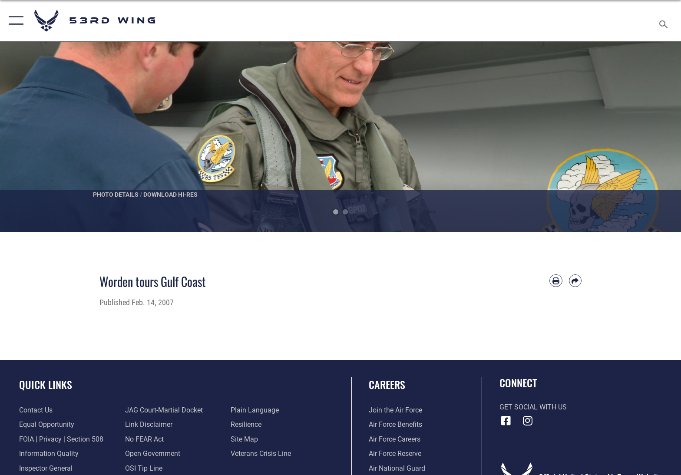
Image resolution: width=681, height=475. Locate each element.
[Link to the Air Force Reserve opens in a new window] (395, 453)
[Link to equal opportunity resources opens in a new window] (46, 424)
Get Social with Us (533, 407)
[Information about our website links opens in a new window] (148, 424)
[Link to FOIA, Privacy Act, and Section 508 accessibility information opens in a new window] (61, 439)
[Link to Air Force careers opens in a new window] (394, 439)
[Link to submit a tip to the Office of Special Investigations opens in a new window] (143, 468)
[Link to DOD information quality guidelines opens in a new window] (49, 453)
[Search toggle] (664, 21)
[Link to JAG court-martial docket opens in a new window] (164, 410)
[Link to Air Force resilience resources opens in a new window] (246, 424)
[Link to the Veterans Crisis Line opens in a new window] (261, 453)
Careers (387, 384)
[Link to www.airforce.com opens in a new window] (395, 410)
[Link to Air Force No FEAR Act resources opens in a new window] (144, 439)
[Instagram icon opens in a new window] (527, 420)
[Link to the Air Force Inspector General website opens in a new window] (46, 468)
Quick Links (45, 384)
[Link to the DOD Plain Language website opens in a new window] (255, 410)
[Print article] (555, 280)
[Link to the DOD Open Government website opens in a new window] (152, 453)
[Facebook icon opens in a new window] (505, 420)
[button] (14, 20)
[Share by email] (575, 280)
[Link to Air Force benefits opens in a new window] (395, 424)
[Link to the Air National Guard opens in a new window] (397, 468)
